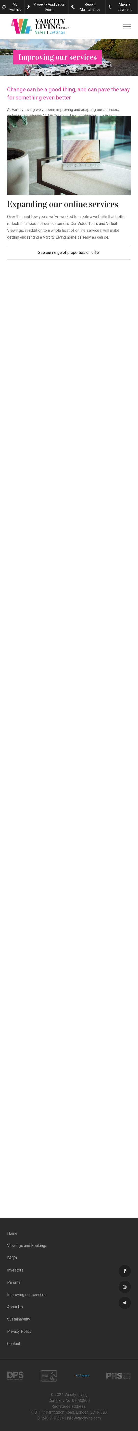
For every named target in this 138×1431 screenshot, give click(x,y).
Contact (13, 1343)
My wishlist (15, 7)
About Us (15, 1307)
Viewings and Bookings (27, 1245)
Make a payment (125, 7)
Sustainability (18, 1319)
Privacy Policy (19, 1331)
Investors (15, 1270)
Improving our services (27, 1294)
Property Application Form (49, 7)
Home (12, 1233)
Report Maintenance (90, 7)
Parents (14, 1282)
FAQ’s (12, 1258)
